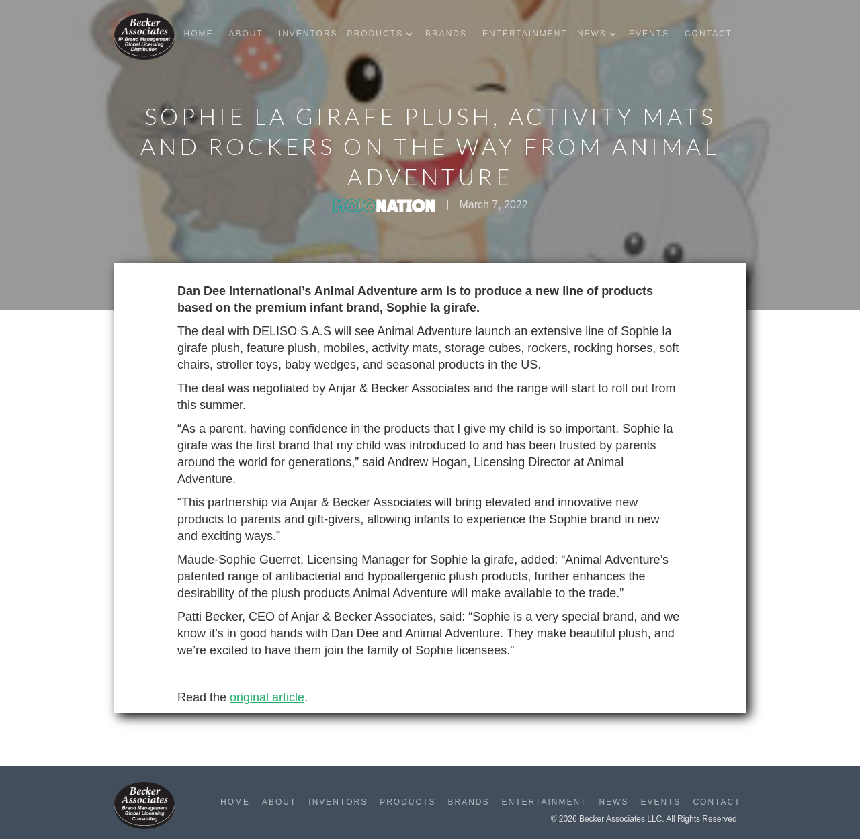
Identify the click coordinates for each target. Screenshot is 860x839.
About (245, 33)
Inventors (308, 33)
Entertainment (525, 33)
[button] (383, 34)
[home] (144, 36)
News (613, 802)
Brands (446, 33)
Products (407, 802)
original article (267, 697)
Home (198, 33)
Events (649, 33)
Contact (708, 33)
